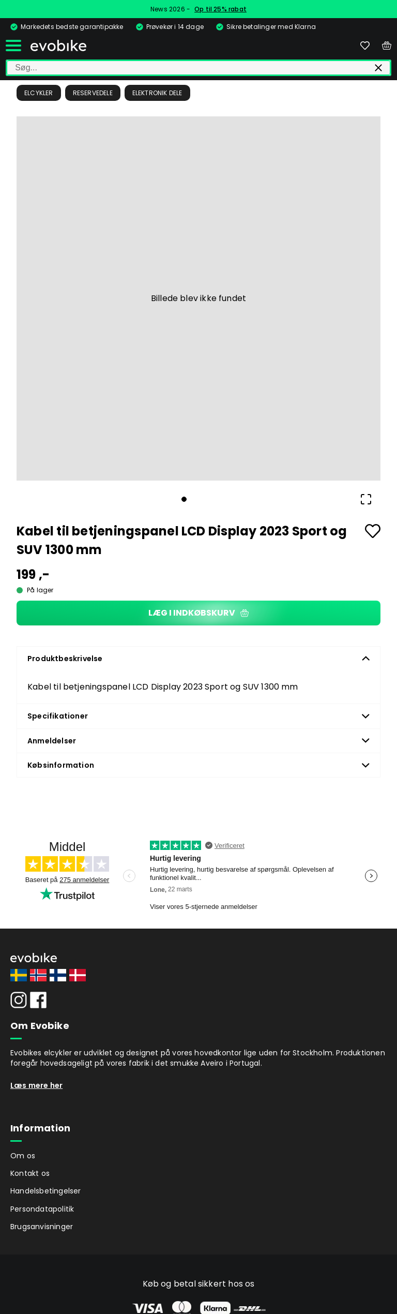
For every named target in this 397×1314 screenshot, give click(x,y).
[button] (198, 298)
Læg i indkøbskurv (198, 613)
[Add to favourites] (372, 531)
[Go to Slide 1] (184, 499)
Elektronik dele (157, 92)
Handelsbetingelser (45, 1191)
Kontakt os (30, 1173)
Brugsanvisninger (41, 1226)
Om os (22, 1156)
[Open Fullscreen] (366, 499)
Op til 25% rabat (220, 9)
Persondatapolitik (42, 1209)
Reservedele (93, 92)
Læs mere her (36, 1085)
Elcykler (38, 92)
